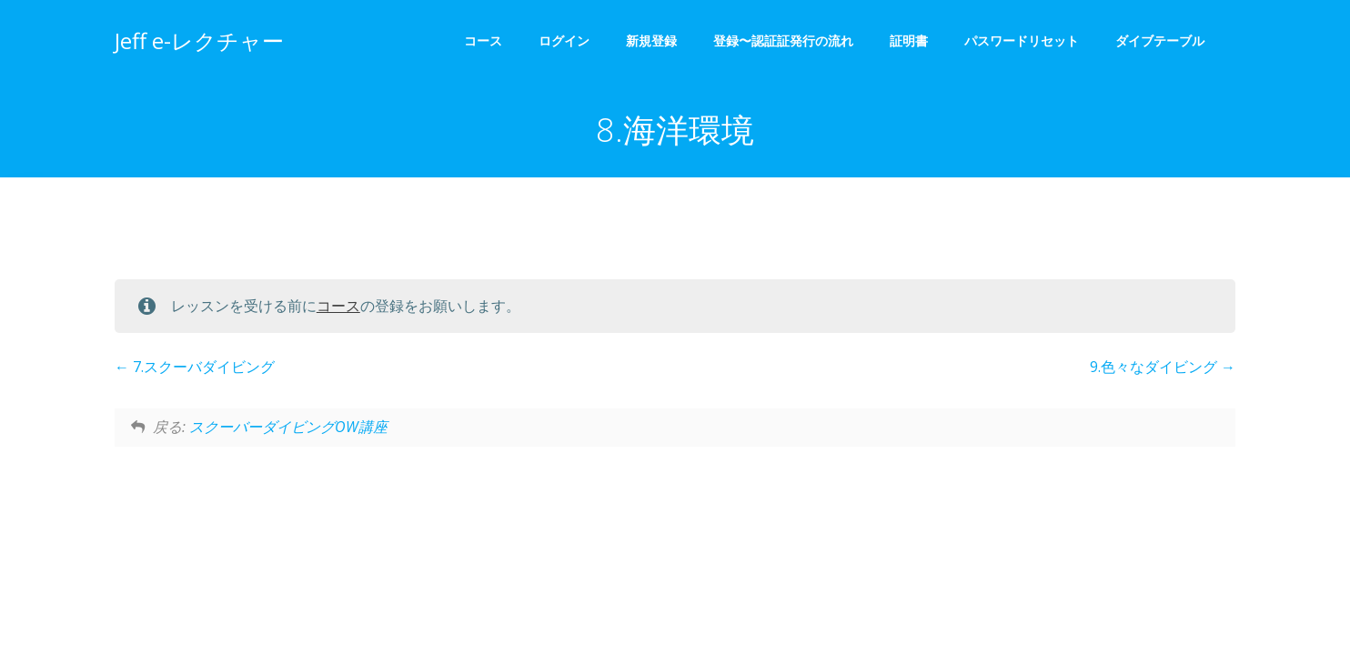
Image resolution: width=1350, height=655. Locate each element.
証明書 (909, 41)
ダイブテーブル (1166, 41)
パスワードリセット (1021, 41)
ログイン (564, 41)
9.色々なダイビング (1162, 368)
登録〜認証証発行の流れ (783, 41)
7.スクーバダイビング (195, 368)
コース (483, 41)
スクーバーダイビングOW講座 (288, 427)
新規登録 (651, 41)
